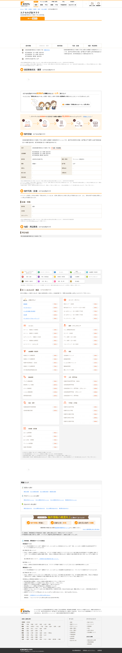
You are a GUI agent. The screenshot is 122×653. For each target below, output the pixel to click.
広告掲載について (91, 632)
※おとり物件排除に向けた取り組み (91, 529)
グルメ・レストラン (29, 272)
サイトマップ (90, 624)
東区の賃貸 (26, 491)
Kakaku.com (27, 651)
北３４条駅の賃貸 (34, 491)
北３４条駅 (35, 52)
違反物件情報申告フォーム (62, 527)
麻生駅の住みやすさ (63, 508)
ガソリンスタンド (93, 276)
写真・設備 (75, 45)
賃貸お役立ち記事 (91, 640)
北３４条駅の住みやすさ (39, 508)
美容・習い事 (61, 281)
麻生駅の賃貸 (53, 491)
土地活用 (72, 636)
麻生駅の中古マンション (71, 500)
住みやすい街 (72, 5)
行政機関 (77, 276)
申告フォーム (31, 65)
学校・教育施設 (45, 276)
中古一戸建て (73, 630)
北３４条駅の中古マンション (42, 500)
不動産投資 (72, 634)
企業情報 (100, 650)
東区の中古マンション (29, 500)
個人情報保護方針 (76, 650)
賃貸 (36, 5)
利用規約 (89, 626)
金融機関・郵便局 (93, 272)
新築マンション (73, 624)
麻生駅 (34, 56)
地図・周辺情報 (56, 148)
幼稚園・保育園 (61, 276)
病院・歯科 (28, 276)
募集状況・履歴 (44, 45)
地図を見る (47, 50)
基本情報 (28, 45)
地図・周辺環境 (92, 45)
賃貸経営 (72, 638)
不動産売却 (63, 5)
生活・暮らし (45, 281)
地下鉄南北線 (28, 52)
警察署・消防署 (29, 281)
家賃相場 (89, 644)
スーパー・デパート (45, 272)
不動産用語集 (90, 642)
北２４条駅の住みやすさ (52, 508)
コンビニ (61, 272)
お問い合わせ (90, 630)
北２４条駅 (35, 54)
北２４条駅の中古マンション (57, 500)
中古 (46, 5)
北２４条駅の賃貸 (44, 491)
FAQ (88, 628)
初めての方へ (90, 622)
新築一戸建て (73, 628)
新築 (41, 5)
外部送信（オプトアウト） (89, 650)
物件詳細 (59, 45)
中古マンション (73, 626)
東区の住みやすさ (28, 508)
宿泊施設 (77, 281)
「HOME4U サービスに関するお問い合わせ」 (40, 595)
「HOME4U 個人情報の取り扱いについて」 (49, 558)
